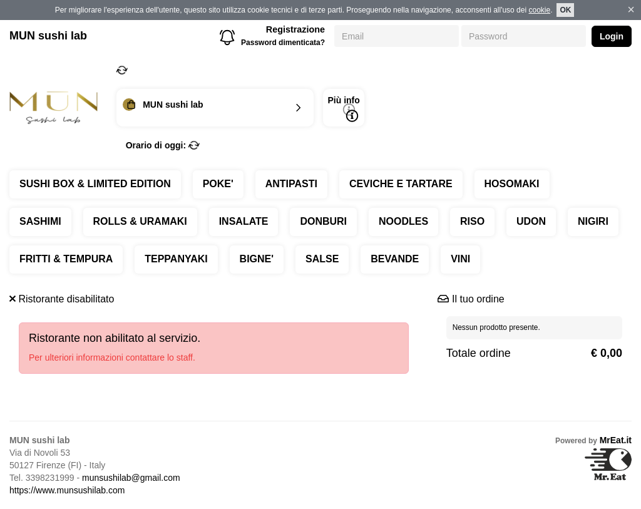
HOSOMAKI (512, 183)
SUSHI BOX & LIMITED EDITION (95, 183)
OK (565, 10)
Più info (343, 108)
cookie (539, 10)
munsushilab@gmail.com (131, 478)
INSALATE (244, 221)
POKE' (218, 183)
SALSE (322, 259)
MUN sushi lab (48, 35)
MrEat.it (616, 440)
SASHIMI (40, 221)
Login (611, 36)
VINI (460, 259)
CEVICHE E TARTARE (401, 183)
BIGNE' (257, 259)
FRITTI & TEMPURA (66, 259)
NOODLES (403, 221)
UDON (531, 221)
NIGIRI (593, 221)
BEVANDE (395, 259)
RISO (472, 221)
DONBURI (323, 221)
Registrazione (295, 29)
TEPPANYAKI (176, 259)
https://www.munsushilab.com (67, 490)
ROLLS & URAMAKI (140, 221)
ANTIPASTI (291, 183)
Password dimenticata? (283, 42)
